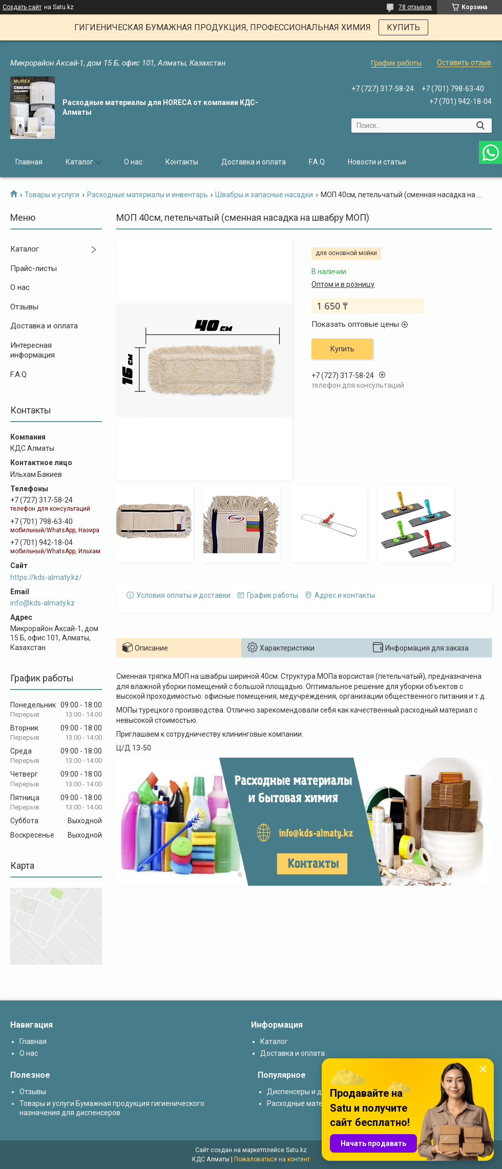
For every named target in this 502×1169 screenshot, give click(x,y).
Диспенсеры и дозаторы (308, 1092)
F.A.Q (317, 162)
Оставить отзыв (464, 62)
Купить (342, 349)
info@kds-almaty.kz (42, 603)
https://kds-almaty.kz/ (46, 577)
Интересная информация (32, 350)
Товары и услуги (52, 195)
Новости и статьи (377, 162)
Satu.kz (296, 1150)
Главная (29, 162)
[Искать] (480, 125)
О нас (133, 162)
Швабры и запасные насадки (264, 195)
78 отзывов (415, 7)
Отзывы (24, 306)
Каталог (79, 162)
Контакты (181, 162)
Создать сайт (22, 7)
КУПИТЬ (403, 27)
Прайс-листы (33, 268)
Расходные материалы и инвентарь (147, 195)
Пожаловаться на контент (272, 1159)
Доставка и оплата (253, 162)
